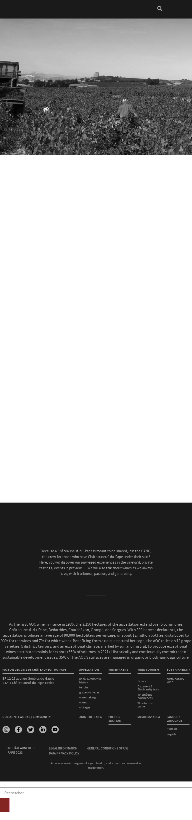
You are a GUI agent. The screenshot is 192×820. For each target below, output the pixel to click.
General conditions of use (107, 748)
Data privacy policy (64, 753)
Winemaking (87, 697)
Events (142, 681)
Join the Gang (90, 717)
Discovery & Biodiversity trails (149, 688)
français (172, 728)
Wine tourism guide (146, 705)
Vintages (84, 707)
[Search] (5, 805)
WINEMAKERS (118, 669)
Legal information (63, 748)
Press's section (115, 718)
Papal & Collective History (90, 680)
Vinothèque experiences (145, 696)
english (171, 734)
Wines (83, 702)
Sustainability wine (175, 680)
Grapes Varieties (89, 692)
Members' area (149, 717)
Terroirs (83, 687)
